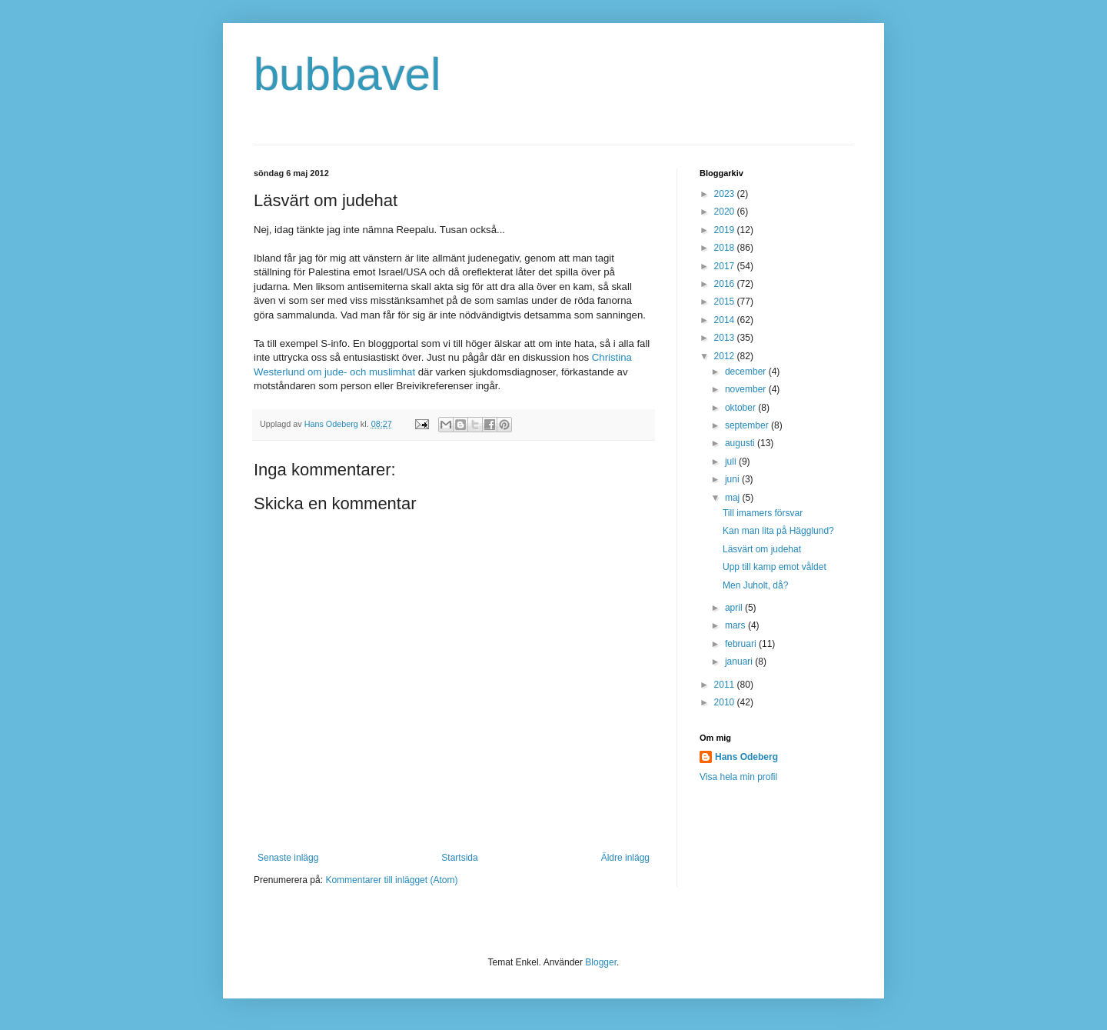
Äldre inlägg (625, 857)
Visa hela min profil (738, 777)
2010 (725, 702)
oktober (741, 407)
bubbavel (347, 74)
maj (734, 497)
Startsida (459, 857)
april (735, 607)
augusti (741, 443)
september (748, 425)
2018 (725, 247)
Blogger (601, 962)
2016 (725, 283)
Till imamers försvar (763, 513)
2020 (725, 211)
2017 (725, 266)
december (747, 371)
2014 (725, 320)
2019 (725, 230)
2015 (725, 301)
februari (742, 643)
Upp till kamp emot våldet (774, 567)
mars (736, 625)
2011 (725, 684)
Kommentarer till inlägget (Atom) (391, 880)
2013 (725, 337)
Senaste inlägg (288, 857)
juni (733, 479)
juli (732, 461)
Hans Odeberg (746, 757)
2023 (725, 193)
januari (740, 661)
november (747, 389)
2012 (725, 356)
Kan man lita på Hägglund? (778, 530)
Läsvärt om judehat (762, 549)
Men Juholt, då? (755, 585)
